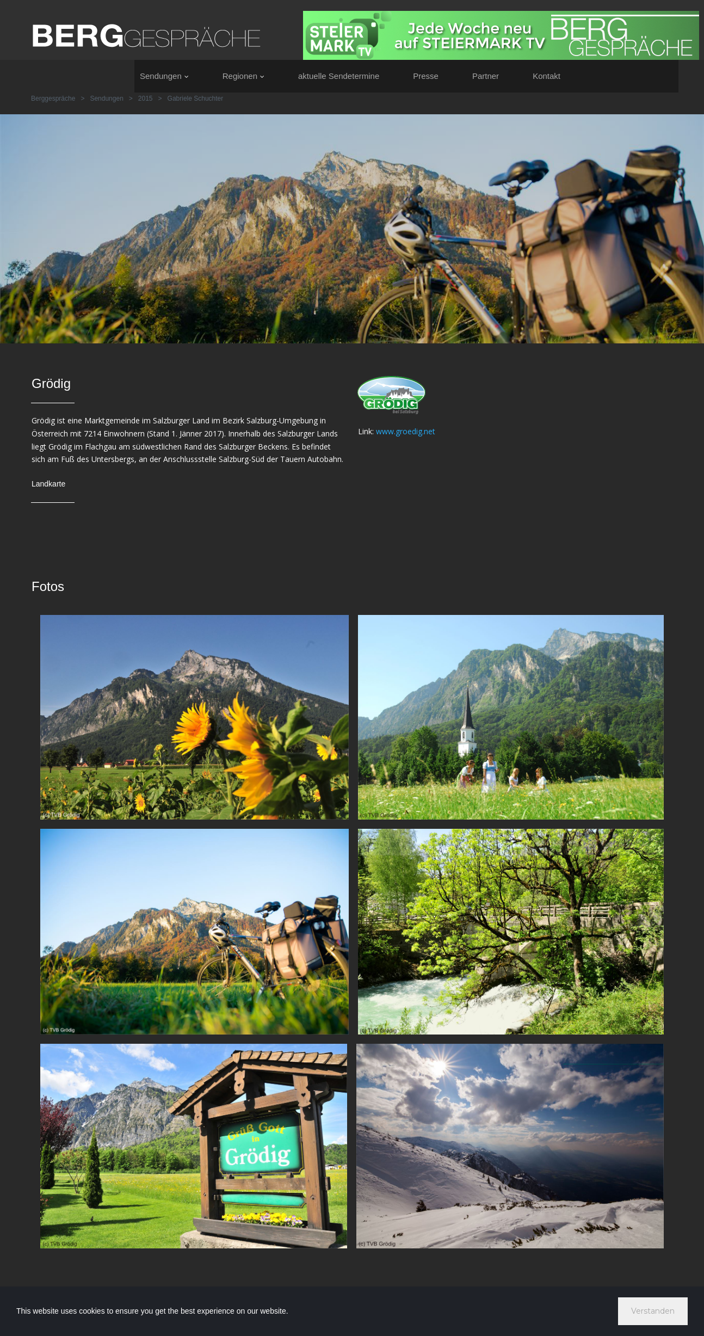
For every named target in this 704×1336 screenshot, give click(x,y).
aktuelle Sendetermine (338, 76)
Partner (485, 76)
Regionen (243, 76)
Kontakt (546, 76)
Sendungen (164, 76)
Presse (426, 76)
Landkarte (48, 483)
